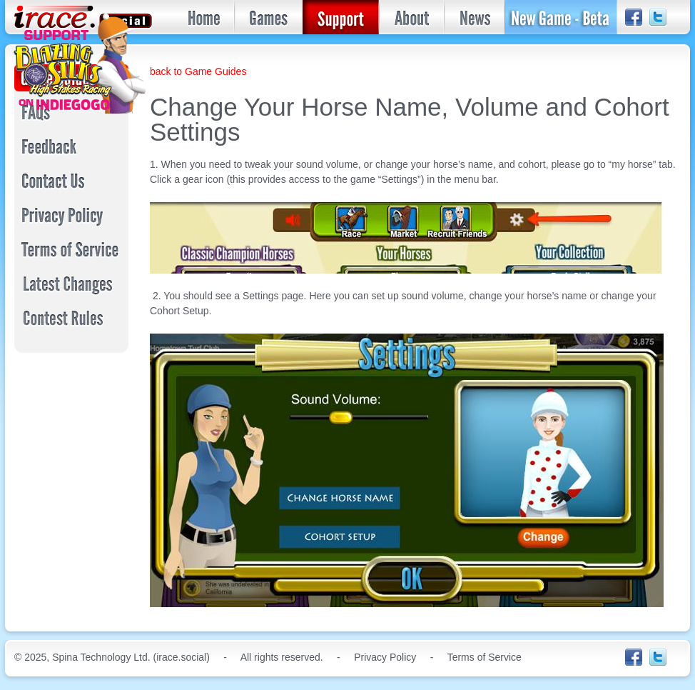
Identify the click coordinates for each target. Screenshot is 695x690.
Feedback (73, 146)
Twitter (657, 18)
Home (204, 17)
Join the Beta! (560, 17)
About (411, 17)
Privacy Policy (73, 215)
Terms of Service (73, 249)
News (474, 17)
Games (268, 17)
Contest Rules (73, 317)
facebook (633, 18)
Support (341, 17)
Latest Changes (73, 283)
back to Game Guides (198, 71)
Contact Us (73, 180)
